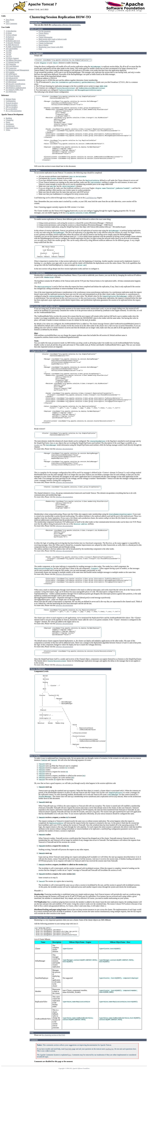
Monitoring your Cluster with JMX (51, 47)
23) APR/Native (11, 74)
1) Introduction (11, 31)
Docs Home (10, 20)
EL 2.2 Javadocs (11, 109)
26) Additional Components (15, 80)
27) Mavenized (11, 82)
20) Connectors (11, 68)
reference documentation (64, 480)
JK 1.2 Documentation (13, 111)
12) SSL (9, 52)
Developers (10, 124)
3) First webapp (11, 35)
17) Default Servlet (12, 62)
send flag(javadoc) (89, 314)
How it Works (43, 45)
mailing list (109, 1112)
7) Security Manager (13, 43)
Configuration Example (47, 41)
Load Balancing (90, 211)
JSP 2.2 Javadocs (12, 107)
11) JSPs (9, 50)
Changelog (9, 120)
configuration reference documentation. (66, 25)
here (69, 1118)
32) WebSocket (11, 92)
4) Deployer (10, 37)
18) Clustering (11, 64)
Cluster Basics (44, 33)
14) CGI (9, 56)
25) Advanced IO (12, 78)
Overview (42, 35)
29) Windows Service (13, 86)
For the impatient (45, 31)
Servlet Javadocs (11, 105)
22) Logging (10, 72)
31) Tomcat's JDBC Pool (14, 90)
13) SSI (8, 54)
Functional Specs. (12, 128)
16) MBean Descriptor (13, 60)
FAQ (7, 22)
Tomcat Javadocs (12, 103)
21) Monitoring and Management (17, 70)
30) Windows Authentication (16, 88)
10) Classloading (12, 48)
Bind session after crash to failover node (53, 39)
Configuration (11, 101)
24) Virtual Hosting (12, 76)
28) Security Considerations (15, 84)
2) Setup (9, 33)
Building (9, 118)
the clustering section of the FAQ (53, 1098)
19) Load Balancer (12, 66)
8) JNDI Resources (12, 45)
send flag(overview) (71, 314)
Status (8, 122)
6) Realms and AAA (13, 41)
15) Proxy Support (12, 58)
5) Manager (10, 39)
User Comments (11, 23)
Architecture (10, 126)
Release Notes (11, 99)
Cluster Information (45, 37)
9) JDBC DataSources (13, 47)
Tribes (8, 130)
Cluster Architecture (46, 43)
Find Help (68, 1112)
